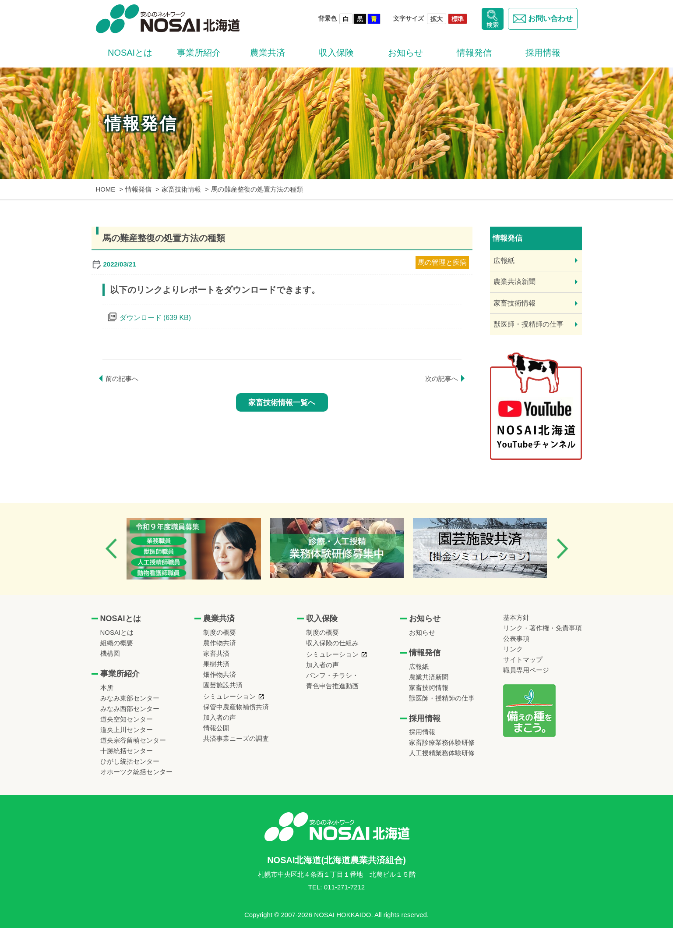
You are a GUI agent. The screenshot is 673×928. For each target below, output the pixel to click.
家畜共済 (216, 653)
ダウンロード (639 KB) (155, 317)
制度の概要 (219, 632)
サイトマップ (523, 659)
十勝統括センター (126, 750)
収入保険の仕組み (332, 643)
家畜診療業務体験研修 (442, 742)
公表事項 (516, 638)
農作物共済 (219, 643)
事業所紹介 (199, 52)
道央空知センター (126, 719)
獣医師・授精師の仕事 (528, 324)
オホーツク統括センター (136, 771)
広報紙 (503, 260)
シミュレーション (229, 696)
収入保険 (336, 52)
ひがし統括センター (129, 761)
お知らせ (405, 52)
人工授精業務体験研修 (442, 753)
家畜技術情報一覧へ (281, 402)
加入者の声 (219, 717)
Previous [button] (111, 549)
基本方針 (516, 617)
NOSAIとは (130, 52)
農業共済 (267, 52)
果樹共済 (216, 664)
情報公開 (216, 728)
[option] (194, 549)
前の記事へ (122, 378)
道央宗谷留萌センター (133, 740)
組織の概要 (116, 643)
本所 (106, 687)
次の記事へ (441, 378)
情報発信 (474, 52)
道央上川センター (126, 729)
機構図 (110, 653)
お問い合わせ (543, 18)
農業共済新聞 (514, 281)
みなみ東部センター (129, 698)
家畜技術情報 (514, 303)
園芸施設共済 (223, 685)
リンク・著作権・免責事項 (542, 628)
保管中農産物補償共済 (236, 707)
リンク (513, 649)
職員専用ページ (526, 670)
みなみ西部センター (129, 708)
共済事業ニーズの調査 (236, 738)
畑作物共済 (219, 674)
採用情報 (542, 52)
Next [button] (562, 549)
